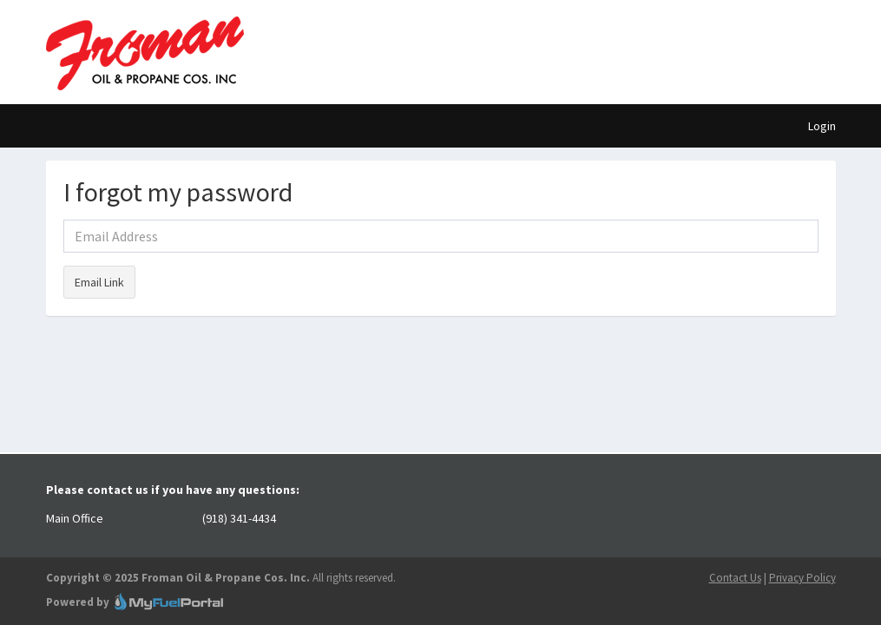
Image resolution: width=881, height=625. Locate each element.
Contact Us (735, 577)
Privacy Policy (802, 577)
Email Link (99, 282)
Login (822, 126)
